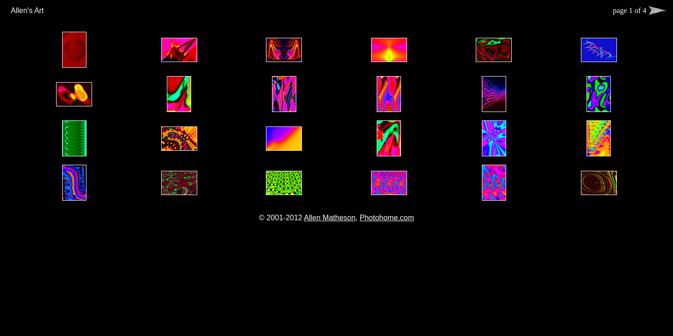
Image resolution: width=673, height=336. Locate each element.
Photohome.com (386, 218)
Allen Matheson (329, 218)
